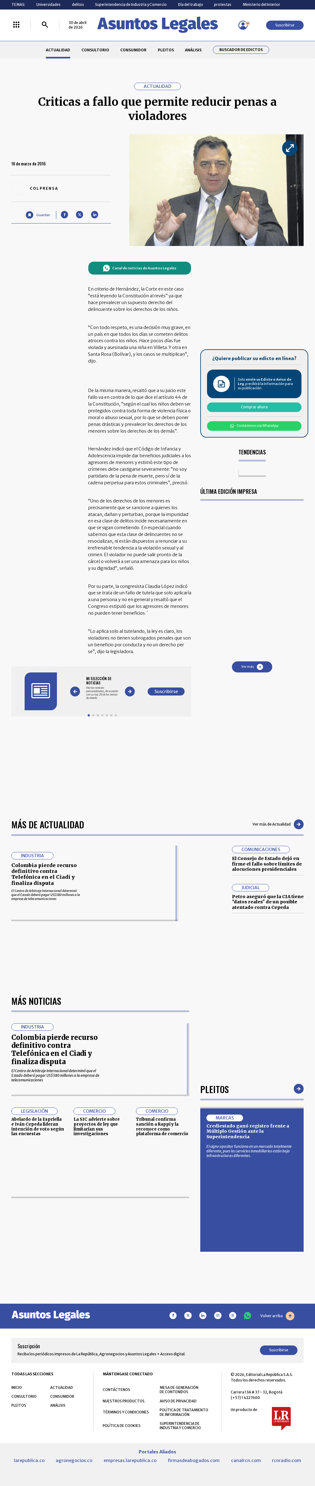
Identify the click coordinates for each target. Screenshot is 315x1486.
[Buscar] (45, 25)
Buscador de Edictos (241, 50)
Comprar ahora (254, 407)
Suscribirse (284, 25)
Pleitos (214, 1262)
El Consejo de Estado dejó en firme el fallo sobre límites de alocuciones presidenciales (267, 864)
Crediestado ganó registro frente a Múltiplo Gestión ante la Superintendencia (247, 1305)
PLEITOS (166, 50)
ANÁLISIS (193, 50)
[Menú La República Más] (16, 25)
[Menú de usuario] (243, 25)
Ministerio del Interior (261, 4)
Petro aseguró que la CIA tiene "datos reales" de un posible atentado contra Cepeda (268, 902)
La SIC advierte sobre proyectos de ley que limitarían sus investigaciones (97, 1300)
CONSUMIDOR (133, 50)
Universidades (48, 4)
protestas (222, 4)
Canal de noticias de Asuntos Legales (139, 268)
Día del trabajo (190, 4)
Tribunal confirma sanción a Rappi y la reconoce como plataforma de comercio (162, 1300)
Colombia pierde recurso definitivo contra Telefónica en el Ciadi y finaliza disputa (44, 874)
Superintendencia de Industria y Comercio (131, 4)
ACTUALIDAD (58, 50)
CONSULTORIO (95, 50)
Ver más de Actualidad (278, 824)
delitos (78, 4)
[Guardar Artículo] (37, 215)
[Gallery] (102, 688)
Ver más (252, 667)
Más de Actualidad (47, 824)
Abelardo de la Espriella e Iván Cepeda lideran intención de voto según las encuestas (37, 1300)
